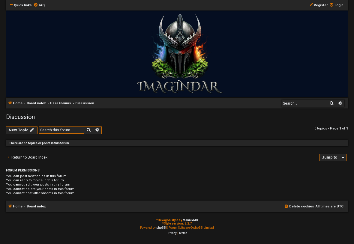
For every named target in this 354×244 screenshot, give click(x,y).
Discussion (20, 117)
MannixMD (190, 220)
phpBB (161, 227)
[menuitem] (39, 5)
